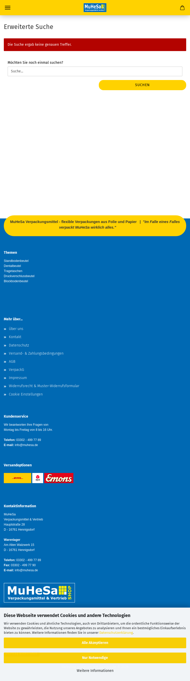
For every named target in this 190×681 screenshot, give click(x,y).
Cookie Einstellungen (26, 394)
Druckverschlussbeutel (19, 276)
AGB (12, 361)
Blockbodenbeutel (16, 281)
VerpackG (16, 370)
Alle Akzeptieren (95, 643)
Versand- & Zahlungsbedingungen (36, 353)
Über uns (16, 329)
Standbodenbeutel (16, 261)
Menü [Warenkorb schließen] (7, 7)
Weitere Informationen (95, 671)
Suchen (142, 85)
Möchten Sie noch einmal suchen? (35, 62)
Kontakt (15, 337)
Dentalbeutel (12, 266)
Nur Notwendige (95, 658)
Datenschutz (19, 345)
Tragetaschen (13, 271)
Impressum (18, 378)
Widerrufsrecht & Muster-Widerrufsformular (44, 386)
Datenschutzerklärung (116, 633)
